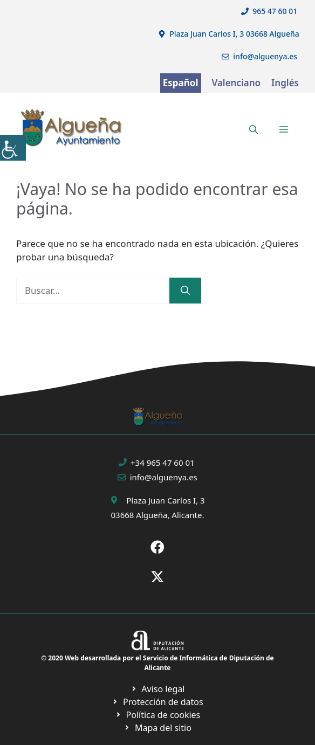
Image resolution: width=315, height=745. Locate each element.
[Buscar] (185, 290)
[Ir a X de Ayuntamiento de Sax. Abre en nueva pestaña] (157, 577)
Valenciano (236, 83)
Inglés (285, 83)
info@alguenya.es (265, 56)
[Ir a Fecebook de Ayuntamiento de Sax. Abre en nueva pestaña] (157, 547)
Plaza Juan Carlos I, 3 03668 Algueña (234, 34)
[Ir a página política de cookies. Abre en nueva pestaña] (157, 701)
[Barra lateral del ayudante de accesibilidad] (13, 148)
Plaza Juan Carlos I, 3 (165, 500)
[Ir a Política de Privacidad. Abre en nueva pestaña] (158, 688)
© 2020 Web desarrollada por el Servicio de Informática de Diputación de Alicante (157, 662)
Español (180, 83)
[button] (253, 129)
